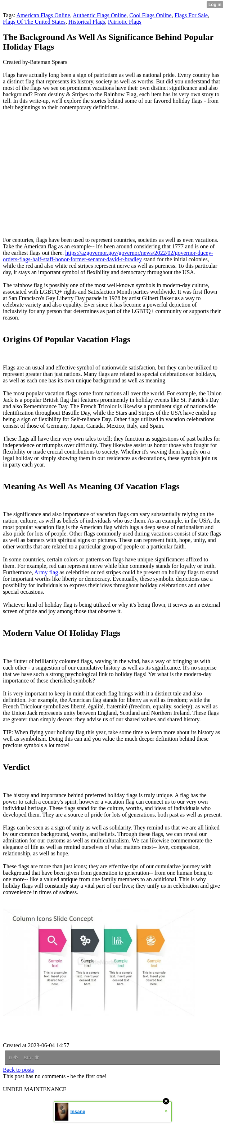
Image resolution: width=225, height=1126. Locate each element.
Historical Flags (86, 22)
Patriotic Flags (124, 22)
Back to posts (18, 1070)
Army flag (46, 572)
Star (31, 1058)
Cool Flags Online (150, 15)
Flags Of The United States (34, 22)
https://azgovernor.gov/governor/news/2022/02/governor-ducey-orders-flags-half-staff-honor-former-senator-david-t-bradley (108, 256)
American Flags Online (43, 15)
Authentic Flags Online (99, 15)
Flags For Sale (191, 15)
